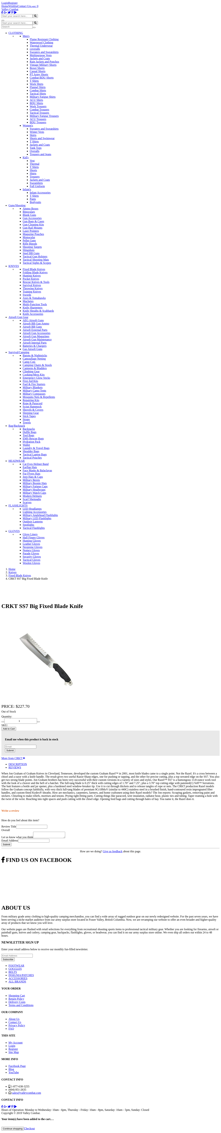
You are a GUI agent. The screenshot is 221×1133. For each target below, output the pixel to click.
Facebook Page (17, 1067)
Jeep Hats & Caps (33, 476)
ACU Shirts (36, 99)
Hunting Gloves (32, 540)
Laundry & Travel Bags (36, 448)
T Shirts (34, 80)
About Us (13, 1020)
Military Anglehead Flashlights (40, 515)
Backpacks (29, 428)
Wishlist (13, 6)
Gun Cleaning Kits (33, 224)
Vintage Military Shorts (43, 64)
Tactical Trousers (39, 112)
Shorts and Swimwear (42, 138)
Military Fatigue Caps (35, 486)
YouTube (13, 1073)
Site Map (13, 1053)
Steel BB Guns (31, 253)
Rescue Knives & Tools (36, 282)
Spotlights (28, 524)
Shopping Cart (16, 996)
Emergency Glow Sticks (36, 377)
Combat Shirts (38, 90)
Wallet (26, 444)
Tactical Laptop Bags (35, 454)
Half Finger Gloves (34, 537)
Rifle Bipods (30, 243)
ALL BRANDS (17, 982)
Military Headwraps (34, 489)
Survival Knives (32, 285)
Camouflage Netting (34, 358)
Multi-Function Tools (35, 304)
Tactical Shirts (38, 93)
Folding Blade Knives (35, 272)
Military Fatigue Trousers (44, 115)
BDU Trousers (38, 122)
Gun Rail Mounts (32, 227)
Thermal (34, 163)
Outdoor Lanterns (33, 521)
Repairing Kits (31, 400)
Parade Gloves (31, 553)
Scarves (27, 502)
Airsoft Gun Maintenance (37, 339)
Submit (10, 750)
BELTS (12, 973)
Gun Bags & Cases (33, 221)
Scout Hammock (32, 406)
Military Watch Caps (34, 492)
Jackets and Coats (40, 58)
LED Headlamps (32, 508)
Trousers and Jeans (40, 154)
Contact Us (24, 6)
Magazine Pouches (33, 234)
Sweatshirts (36, 183)
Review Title (8, 826)
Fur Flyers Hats (31, 473)
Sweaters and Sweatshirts (44, 52)
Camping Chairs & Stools (37, 365)
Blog (11, 1070)
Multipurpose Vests (41, 55)
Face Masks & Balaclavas (37, 470)
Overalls (34, 151)
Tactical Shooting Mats (36, 259)
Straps (26, 419)
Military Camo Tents (34, 390)
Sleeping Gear (31, 412)
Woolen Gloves (31, 563)
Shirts (33, 173)
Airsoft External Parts (35, 329)
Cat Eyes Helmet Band (36, 464)
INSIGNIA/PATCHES (21, 976)
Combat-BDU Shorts (42, 77)
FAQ (11, 1029)
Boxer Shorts (37, 68)
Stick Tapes (29, 416)
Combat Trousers (39, 109)
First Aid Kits (30, 381)
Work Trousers (38, 106)
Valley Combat (9, 9)
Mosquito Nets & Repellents (39, 396)
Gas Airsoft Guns (32, 349)
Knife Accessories (33, 313)
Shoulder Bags (31, 451)
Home (4, 6)
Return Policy (16, 999)
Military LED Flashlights (37, 518)
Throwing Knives (32, 288)
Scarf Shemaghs (32, 499)
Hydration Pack (31, 441)
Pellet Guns (29, 240)
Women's (28, 125)
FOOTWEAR (16, 966)
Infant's (27, 189)
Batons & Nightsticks (35, 355)
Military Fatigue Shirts (43, 96)
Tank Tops (35, 147)
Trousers (34, 176)
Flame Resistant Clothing (44, 39)
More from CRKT (13, 758)
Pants (33, 198)
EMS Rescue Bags (33, 438)
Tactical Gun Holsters (35, 256)
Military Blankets (32, 387)
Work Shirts (36, 84)
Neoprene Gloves (32, 547)
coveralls (35, 48)
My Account (15, 1043)
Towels (27, 422)
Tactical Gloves (31, 559)
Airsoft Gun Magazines (36, 336)
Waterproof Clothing (41, 42)
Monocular (29, 237)
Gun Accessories (32, 218)
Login (4, 2)
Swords (27, 294)
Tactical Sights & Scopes (37, 262)
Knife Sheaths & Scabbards (38, 310)
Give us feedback (112, 852)
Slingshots (29, 250)
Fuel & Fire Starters (34, 384)
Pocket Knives (31, 278)
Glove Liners (30, 534)
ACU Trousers (38, 119)
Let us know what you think (17, 838)
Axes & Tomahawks (34, 297)
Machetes (28, 301)
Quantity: (6, 716)
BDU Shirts (36, 103)
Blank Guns (29, 214)
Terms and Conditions (20, 1006)
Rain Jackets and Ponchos (44, 61)
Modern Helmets (32, 495)
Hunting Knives (32, 275)
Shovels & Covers (33, 409)
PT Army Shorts (39, 74)
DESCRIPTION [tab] (17, 764)
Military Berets (31, 480)
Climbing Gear (31, 371)
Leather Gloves (31, 543)
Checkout (29, 1129)
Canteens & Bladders (35, 368)
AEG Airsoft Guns (33, 320)
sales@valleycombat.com (26, 1093)
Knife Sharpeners (32, 307)
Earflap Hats (30, 467)
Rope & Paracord (32, 403)
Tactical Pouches (32, 457)
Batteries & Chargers (35, 345)
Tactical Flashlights (34, 527)
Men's (26, 36)
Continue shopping (12, 1129)
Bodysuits (35, 202)
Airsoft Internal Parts (35, 342)
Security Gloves (32, 556)
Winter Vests (37, 131)
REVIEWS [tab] (14, 767)
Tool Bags (28, 435)
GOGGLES (15, 969)
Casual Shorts (37, 71)
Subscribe (8, 960)
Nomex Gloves (31, 550)
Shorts (33, 170)
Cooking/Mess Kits (34, 374)
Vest (32, 160)
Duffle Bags (29, 432)
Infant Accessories (40, 192)
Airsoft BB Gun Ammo (36, 323)
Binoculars (29, 211)
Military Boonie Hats (35, 483)
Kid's (26, 157)
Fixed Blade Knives (34, 269)
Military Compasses (34, 393)
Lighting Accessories (35, 511)
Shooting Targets (32, 246)
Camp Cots (29, 361)
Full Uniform (37, 186)
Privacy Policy (16, 1026)
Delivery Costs (17, 1003)
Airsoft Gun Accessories (36, 333)
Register (13, 2)
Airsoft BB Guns (32, 326)
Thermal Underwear (41, 45)
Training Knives (32, 291)
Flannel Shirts (38, 87)
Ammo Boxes (30, 208)
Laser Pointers (31, 230)
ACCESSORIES (17, 979)
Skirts (33, 135)
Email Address (9, 841)
